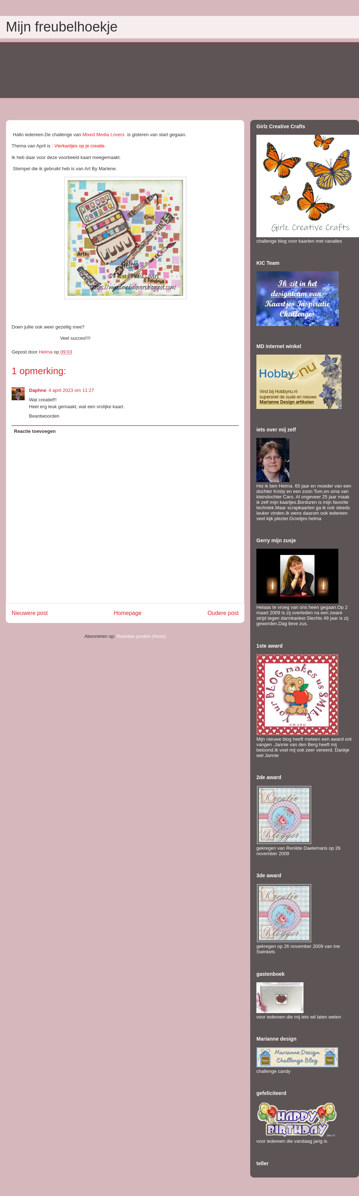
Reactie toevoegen (35, 431)
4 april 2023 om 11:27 (71, 390)
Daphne (37, 390)
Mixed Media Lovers (103, 134)
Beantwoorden (44, 416)
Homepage (127, 613)
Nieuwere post (30, 613)
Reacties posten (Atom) (141, 636)
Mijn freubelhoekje (61, 26)
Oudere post (223, 613)
